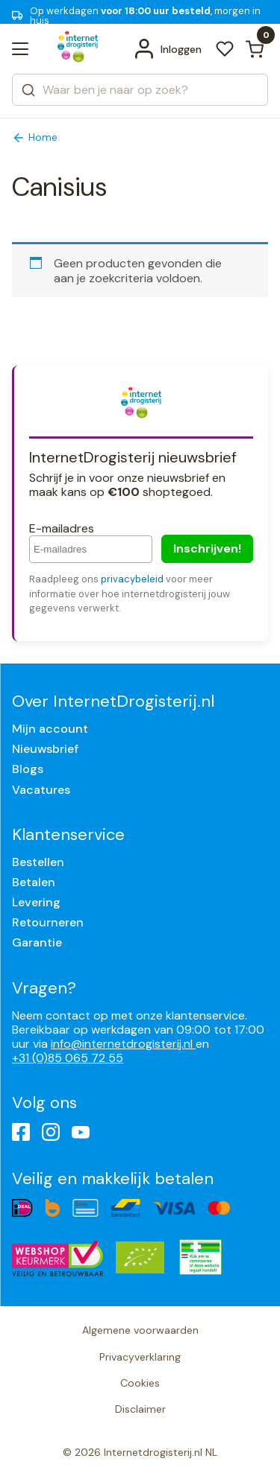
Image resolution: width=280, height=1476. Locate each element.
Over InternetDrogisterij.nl (113, 701)
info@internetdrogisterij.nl (123, 1044)
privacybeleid (132, 579)
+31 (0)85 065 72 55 (67, 1058)
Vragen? (44, 988)
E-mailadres (61, 528)
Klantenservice (68, 834)
